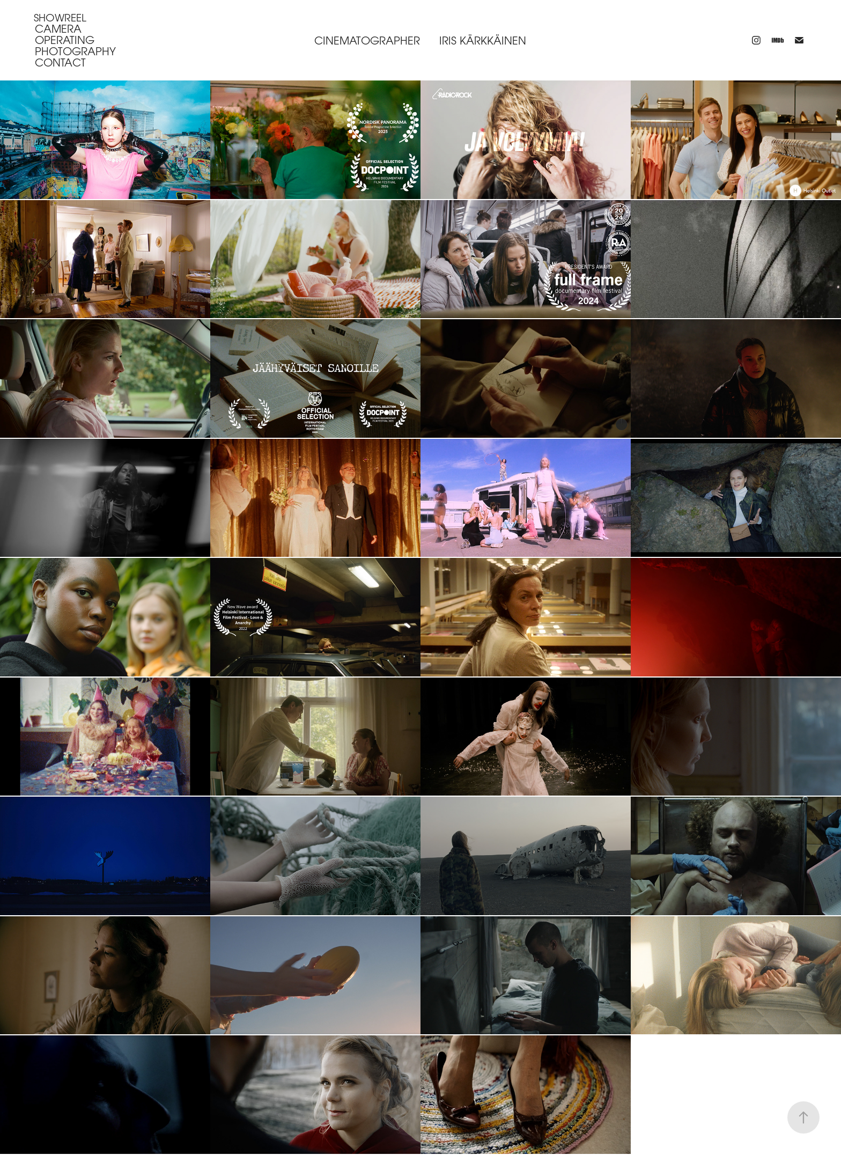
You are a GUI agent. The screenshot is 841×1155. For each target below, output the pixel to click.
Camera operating (64, 34)
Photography (75, 51)
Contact (60, 62)
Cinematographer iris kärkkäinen (420, 40)
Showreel (60, 17)
